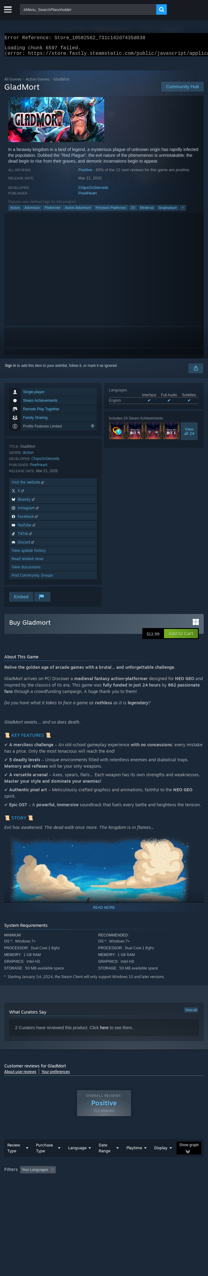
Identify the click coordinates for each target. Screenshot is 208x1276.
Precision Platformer (111, 211)
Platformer (52, 211)
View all (191, 1013)
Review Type (13, 1151)
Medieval (147, 211)
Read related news (28, 562)
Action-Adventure (78, 211)
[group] (104, 1177)
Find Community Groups (32, 579)
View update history (29, 554)
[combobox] (88, 9)
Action (15, 211)
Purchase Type (44, 1151)
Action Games (37, 83)
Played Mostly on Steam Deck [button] (30, 1182)
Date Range (104, 1151)
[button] (181, 637)
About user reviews (20, 1075)
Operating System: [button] (81, 1182)
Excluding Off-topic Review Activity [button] (96, 1173)
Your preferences (56, 1075)
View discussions (26, 570)
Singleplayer (168, 211)
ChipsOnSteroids (93, 191)
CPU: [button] (112, 1182)
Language (77, 1151)
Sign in (10, 369)
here (104, 1031)
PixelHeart (87, 196)
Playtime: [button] (144, 1173)
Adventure (32, 211)
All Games (13, 83)
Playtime (134, 1151)
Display (160, 1151)
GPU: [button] (133, 1182)
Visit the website (28, 486)
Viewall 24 (189, 434)
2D (133, 211)
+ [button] (183, 211)
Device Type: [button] (159, 1182)
